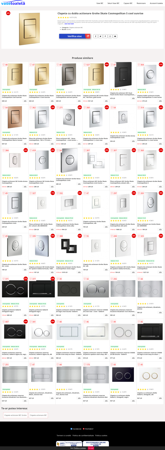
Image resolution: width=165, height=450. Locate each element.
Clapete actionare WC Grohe (15, 415)
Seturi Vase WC (113, 3)
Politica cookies (101, 435)
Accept (91, 448)
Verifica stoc (79, 36)
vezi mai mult (69, 24)
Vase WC (99, 3)
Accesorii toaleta (156, 3)
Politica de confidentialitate (83, 435)
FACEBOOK (76, 429)
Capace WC (128, 3)
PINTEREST (88, 429)
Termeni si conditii (64, 435)
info (25, 101)
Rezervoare (141, 3)
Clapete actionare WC (38, 415)
